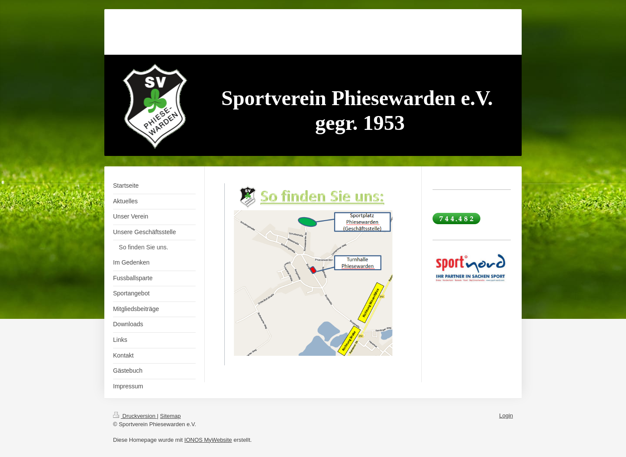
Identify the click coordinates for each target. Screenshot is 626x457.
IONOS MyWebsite (208, 440)
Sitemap (170, 416)
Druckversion (135, 416)
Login (506, 415)
